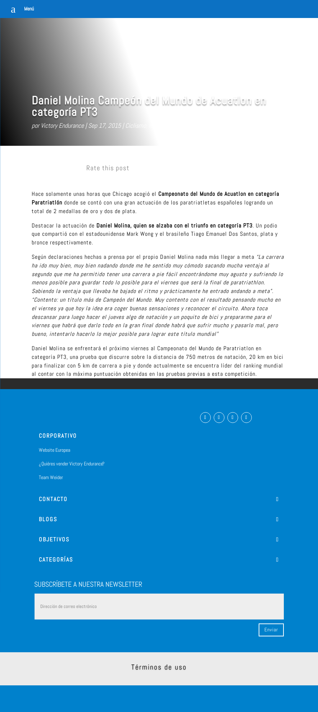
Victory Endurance (62, 125)
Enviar (271, 629)
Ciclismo (135, 125)
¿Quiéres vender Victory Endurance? (72, 463)
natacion (159, 125)
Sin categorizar (191, 125)
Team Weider (51, 477)
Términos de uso (159, 667)
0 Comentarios (230, 125)
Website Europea (54, 450)
